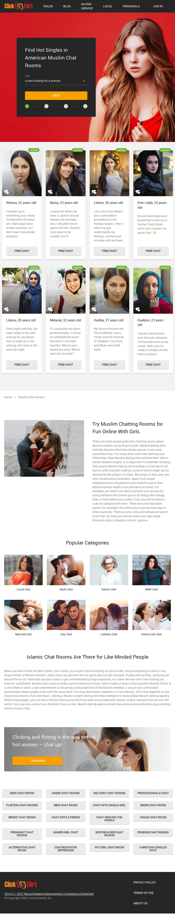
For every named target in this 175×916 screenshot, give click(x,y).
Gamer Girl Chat (65, 832)
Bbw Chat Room (65, 805)
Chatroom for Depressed (66, 848)
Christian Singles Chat (153, 848)
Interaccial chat (151, 618)
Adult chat (66, 573)
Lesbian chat (109, 618)
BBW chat (151, 573)
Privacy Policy (144, 882)
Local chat (23, 573)
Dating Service (87, 6)
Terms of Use (143, 893)
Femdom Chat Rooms (153, 832)
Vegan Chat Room (153, 817)
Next (56, 95)
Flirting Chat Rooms (22, 805)
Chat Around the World (109, 818)
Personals (131, 6)
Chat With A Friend (66, 817)
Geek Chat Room (22, 793)
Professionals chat (153, 793)
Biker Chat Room (153, 805)
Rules (48, 6)
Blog (67, 6)
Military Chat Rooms (109, 793)
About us (140, 903)
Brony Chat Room (22, 817)
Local (107, 6)
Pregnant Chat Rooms (22, 833)
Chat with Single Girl (109, 805)
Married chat (23, 618)
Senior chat (109, 573)
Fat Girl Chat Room (109, 847)
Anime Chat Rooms (66, 793)
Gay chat (66, 618)
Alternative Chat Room (22, 848)
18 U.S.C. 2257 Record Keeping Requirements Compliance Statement (49, 894)
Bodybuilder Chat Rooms (109, 833)
